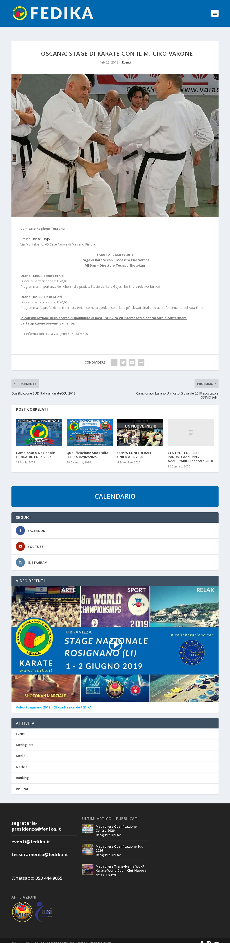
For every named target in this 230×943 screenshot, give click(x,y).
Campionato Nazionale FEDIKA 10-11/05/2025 (35, 449)
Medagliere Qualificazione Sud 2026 (119, 843)
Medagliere (24, 739)
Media (21, 750)
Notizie (21, 761)
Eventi (126, 57)
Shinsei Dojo (40, 234)
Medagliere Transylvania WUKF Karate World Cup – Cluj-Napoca (121, 863)
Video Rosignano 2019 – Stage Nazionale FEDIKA (53, 702)
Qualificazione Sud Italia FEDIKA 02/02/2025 (87, 449)
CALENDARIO (115, 491)
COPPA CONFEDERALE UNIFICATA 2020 (134, 449)
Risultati (22, 784)
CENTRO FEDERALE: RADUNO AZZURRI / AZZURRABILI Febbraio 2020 (190, 451)
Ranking (22, 772)
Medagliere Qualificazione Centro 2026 (116, 823)
